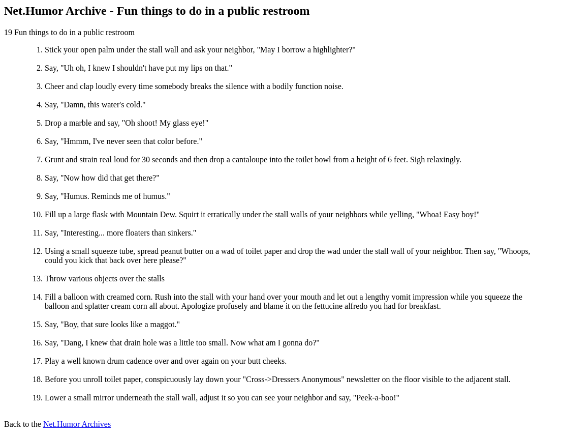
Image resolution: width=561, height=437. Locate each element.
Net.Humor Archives (77, 424)
